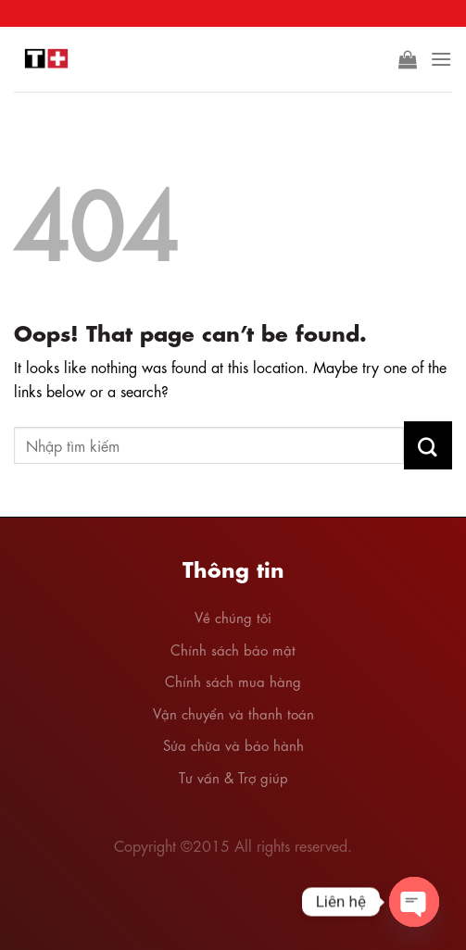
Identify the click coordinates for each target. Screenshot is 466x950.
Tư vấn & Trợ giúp (233, 777)
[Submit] (428, 445)
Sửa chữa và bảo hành (233, 744)
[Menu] (441, 58)
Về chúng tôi (233, 616)
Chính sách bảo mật (233, 649)
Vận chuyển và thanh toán (233, 713)
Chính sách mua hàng (233, 680)
